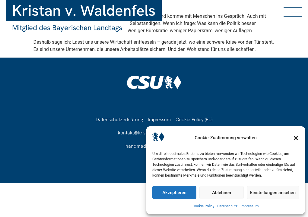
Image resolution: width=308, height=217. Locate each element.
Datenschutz (227, 206)
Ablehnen (221, 192)
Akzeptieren (174, 192)
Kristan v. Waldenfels (84, 10)
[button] (296, 138)
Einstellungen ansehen (273, 192)
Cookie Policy (203, 206)
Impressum (249, 206)
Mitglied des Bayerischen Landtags (67, 27)
